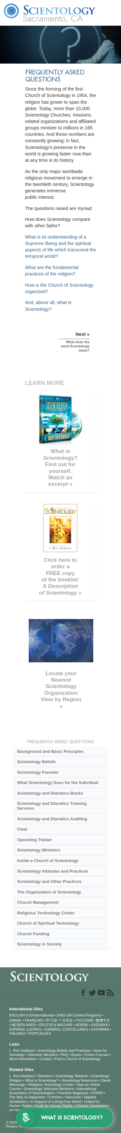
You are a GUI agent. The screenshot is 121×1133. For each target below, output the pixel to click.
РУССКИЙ (84, 1020)
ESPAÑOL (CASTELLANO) (66, 1029)
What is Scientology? (41, 1080)
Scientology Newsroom (80, 1080)
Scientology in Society (39, 944)
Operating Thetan (34, 839)
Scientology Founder (38, 772)
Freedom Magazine (72, 1093)
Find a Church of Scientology (77, 1059)
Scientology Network (71, 1076)
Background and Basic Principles (50, 751)
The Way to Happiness (27, 1097)
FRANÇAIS (34, 1020)
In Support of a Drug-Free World (55, 1101)
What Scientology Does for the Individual (57, 782)
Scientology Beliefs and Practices (63, 1050)
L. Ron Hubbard (22, 1050)
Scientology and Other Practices (49, 881)
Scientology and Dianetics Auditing (52, 818)
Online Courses (96, 1055)
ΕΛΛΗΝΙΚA (100, 1029)
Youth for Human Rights (53, 1106)
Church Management (37, 902)
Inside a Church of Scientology (47, 860)
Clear (22, 829)
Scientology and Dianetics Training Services (51, 806)
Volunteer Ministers (42, 1055)
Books (76, 1055)
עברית (52, 1020)
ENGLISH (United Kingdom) (79, 1015)
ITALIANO (17, 1033)
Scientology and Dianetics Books (50, 793)
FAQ (64, 1055)
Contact (45, 1059)
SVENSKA (99, 1025)
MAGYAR (64, 1025)
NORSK (82, 1025)
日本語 (67, 1020)
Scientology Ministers (38, 850)
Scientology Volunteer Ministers (48, 1089)
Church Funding (33, 933)
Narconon (73, 1097)
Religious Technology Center (46, 913)
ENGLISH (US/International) (31, 1015)
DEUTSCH (47, 1025)
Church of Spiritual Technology (48, 923)
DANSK (15, 1020)
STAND (97, 1093)
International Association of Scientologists (52, 1091)
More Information (22, 1059)
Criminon (55, 1097)
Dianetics (44, 1076)
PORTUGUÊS (39, 1033)
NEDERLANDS (24, 1025)
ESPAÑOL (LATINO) (25, 1029)
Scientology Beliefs (36, 761)
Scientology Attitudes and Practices (52, 871)
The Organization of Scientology (49, 892)
